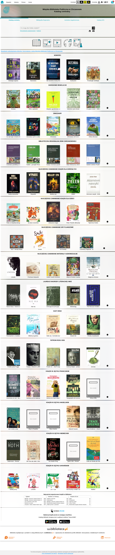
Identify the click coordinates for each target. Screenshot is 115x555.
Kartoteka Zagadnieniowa (72, 20)
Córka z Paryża (72, 503)
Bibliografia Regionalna (43, 20)
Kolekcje (38, 30)
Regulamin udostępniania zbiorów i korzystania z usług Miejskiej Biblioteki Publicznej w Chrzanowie (32, 51)
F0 (99, 2)
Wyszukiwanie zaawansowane (28, 30)
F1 (102, 2)
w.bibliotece (48, 532)
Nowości (8, 2)
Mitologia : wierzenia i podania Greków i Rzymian (34, 498)
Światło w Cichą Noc (51, 498)
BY (89, 2)
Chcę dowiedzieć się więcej (49, 553)
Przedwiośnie (72, 500)
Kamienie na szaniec (29, 503)
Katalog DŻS (100, 20)
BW (81, 2)
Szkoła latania (50, 500)
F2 (106, 2)
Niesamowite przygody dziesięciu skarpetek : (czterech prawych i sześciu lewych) (63, 503)
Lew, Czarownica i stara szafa (31, 501)
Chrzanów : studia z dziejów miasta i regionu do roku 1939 (36, 504)
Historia (16, 2)
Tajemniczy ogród (72, 501)
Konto (30, 2)
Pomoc (23, 2)
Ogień (70, 498)
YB (85, 2)
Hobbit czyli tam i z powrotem (53, 504)
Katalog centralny (14, 20)
